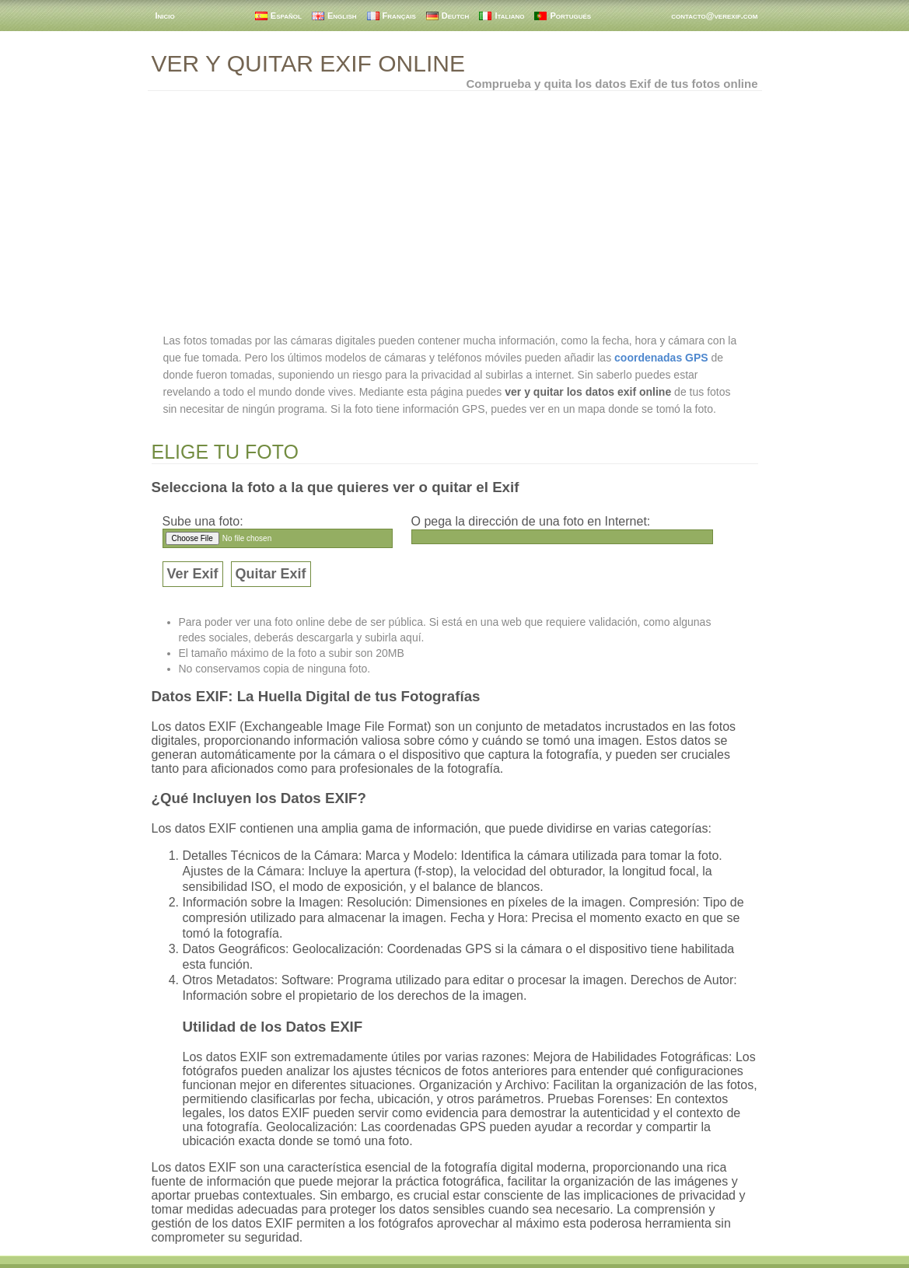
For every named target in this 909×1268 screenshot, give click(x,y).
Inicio (165, 15)
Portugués (570, 15)
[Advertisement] (455, 211)
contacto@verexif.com (714, 15)
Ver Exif (193, 574)
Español (286, 15)
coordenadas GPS (661, 357)
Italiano (509, 15)
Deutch (456, 15)
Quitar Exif (271, 574)
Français (399, 15)
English (342, 15)
